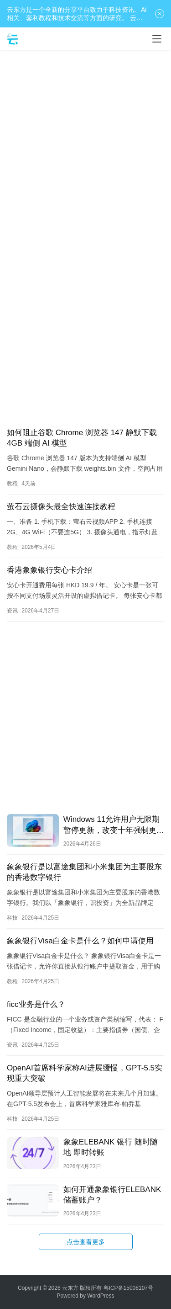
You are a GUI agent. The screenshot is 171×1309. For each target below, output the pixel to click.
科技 (12, 918)
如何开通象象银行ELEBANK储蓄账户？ (112, 1194)
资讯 (12, 610)
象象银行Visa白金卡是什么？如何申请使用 (80, 941)
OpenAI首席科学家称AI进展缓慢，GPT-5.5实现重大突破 (84, 1073)
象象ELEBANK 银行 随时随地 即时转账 (110, 1147)
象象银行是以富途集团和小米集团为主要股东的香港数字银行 (84, 872)
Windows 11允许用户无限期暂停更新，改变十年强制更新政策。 (113, 825)
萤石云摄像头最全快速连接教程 (61, 506)
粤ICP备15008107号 (128, 1288)
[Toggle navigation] (156, 39)
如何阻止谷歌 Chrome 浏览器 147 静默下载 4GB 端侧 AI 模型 (82, 437)
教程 (12, 483)
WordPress (100, 1296)
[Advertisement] (85, 145)
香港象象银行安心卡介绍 (49, 570)
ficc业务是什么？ (36, 1004)
